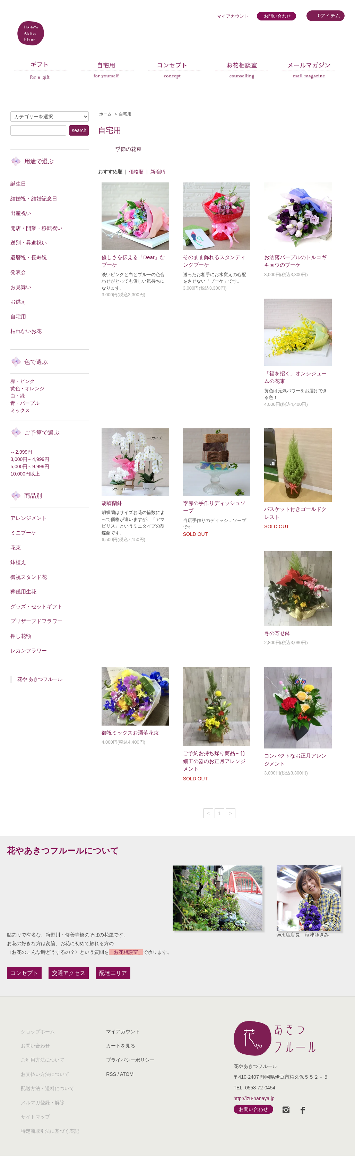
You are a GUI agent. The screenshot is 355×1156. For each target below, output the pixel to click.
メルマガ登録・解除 (42, 1102)
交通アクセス (68, 973)
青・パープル (25, 403)
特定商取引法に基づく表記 (50, 1131)
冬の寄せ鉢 (277, 633)
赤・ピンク (22, 381)
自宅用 (125, 114)
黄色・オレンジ (27, 388)
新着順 (157, 171)
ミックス (20, 410)
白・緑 (17, 396)
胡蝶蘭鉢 (112, 503)
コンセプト (24, 973)
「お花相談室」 (126, 952)
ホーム (105, 114)
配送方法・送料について (47, 1088)
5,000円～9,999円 (29, 466)
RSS (111, 1074)
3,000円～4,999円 (29, 459)
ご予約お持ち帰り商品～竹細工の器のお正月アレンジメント (214, 761)
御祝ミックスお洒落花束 (130, 733)
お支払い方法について (45, 1074)
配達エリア (113, 973)
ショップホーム (38, 1031)
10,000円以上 (25, 474)
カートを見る (120, 1045)
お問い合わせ (277, 16)
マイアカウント (233, 16)
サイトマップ (35, 1117)
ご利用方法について (42, 1060)
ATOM (126, 1074)
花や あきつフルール (39, 679)
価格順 (136, 171)
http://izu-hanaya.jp (254, 1098)
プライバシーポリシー (130, 1060)
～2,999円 (21, 452)
